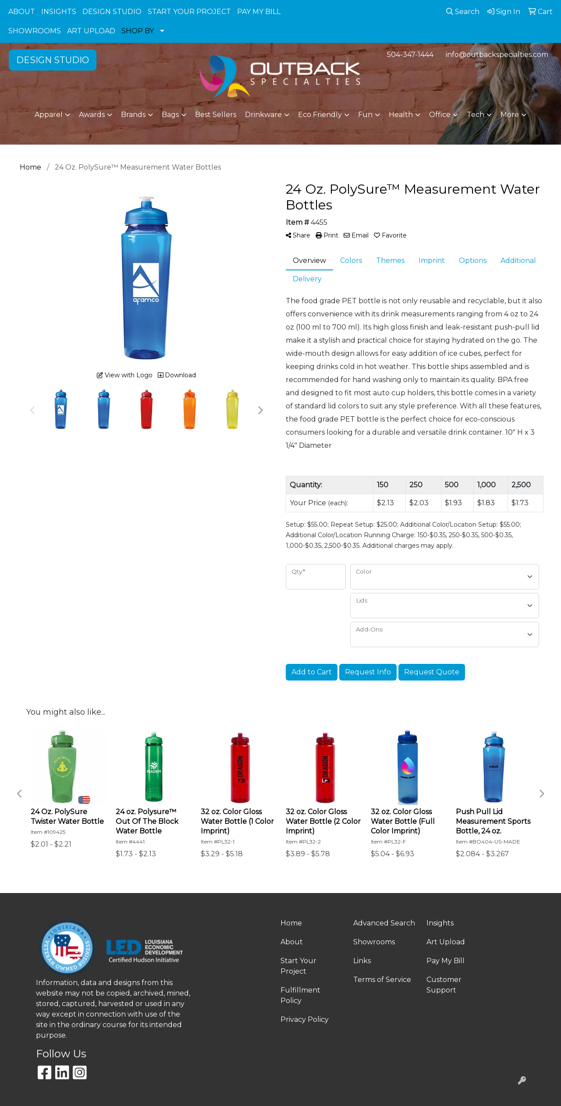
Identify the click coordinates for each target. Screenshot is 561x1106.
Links (362, 961)
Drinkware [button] (263, 114)
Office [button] (440, 114)
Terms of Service (382, 979)
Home (291, 923)
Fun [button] (365, 114)
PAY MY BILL (258, 11)
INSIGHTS (58, 11)
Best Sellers (215, 114)
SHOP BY (137, 31)
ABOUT (21, 11)
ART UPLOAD (91, 31)
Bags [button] (170, 114)
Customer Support (444, 984)
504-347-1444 (410, 54)
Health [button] (401, 114)
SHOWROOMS (34, 31)
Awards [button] (92, 114)
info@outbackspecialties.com (497, 54)
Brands (133, 114)
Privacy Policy (304, 1019)
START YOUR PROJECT (189, 11)
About (291, 942)
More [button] (510, 114)
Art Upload (445, 942)
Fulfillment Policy (300, 995)
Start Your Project (298, 966)
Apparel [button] (49, 114)
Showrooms (374, 942)
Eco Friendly (320, 114)
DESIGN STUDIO (112, 11)
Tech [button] (475, 114)
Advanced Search (384, 923)
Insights (440, 923)
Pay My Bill (445, 961)
